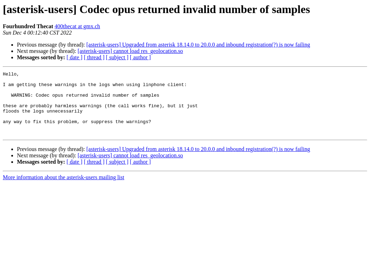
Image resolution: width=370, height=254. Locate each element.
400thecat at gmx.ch (77, 26)
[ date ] (74, 57)
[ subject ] (117, 57)
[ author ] (140, 57)
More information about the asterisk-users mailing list (63, 190)
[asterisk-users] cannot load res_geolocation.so (130, 51)
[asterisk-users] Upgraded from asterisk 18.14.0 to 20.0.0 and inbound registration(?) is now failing (198, 45)
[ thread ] (94, 57)
